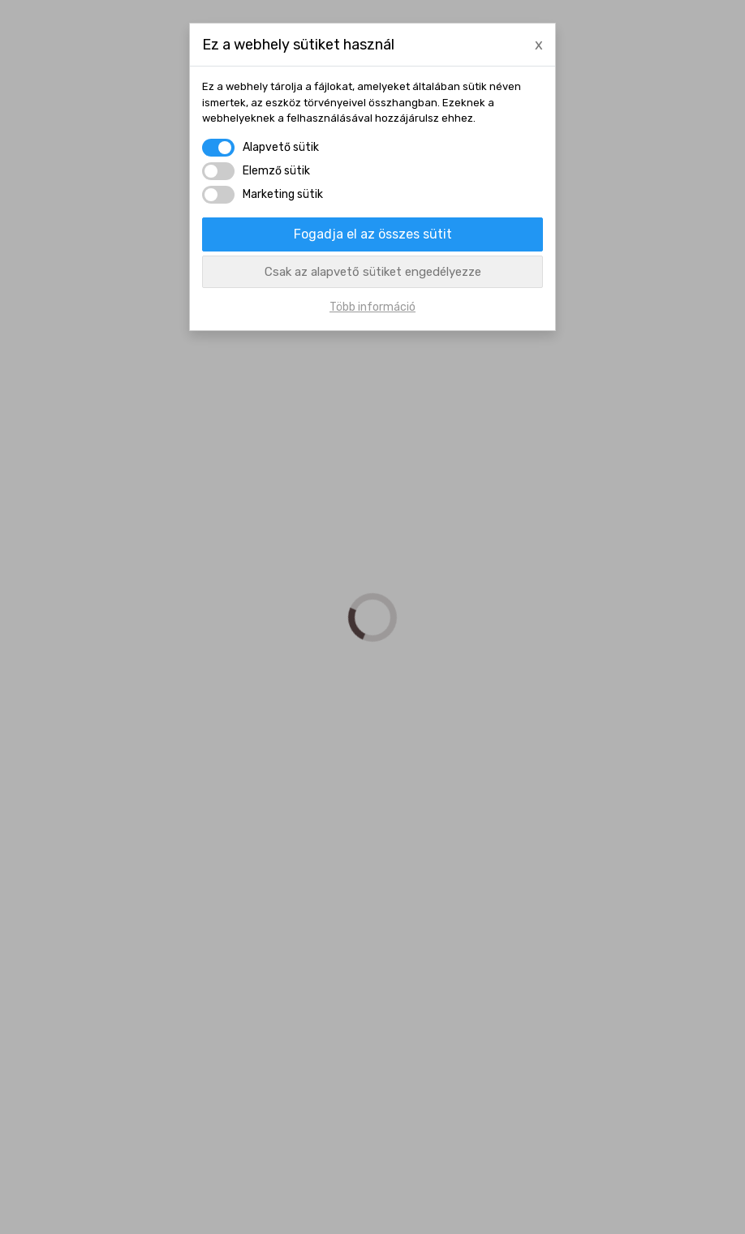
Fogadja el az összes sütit (373, 234)
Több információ (372, 307)
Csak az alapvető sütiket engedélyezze (373, 271)
